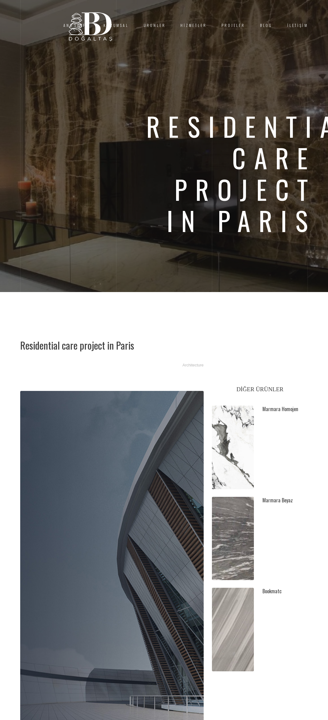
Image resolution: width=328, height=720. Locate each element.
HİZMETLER (193, 25)
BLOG (266, 25)
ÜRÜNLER (155, 25)
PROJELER (233, 25)
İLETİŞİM (297, 25)
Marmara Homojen (280, 409)
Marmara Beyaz (277, 500)
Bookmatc (271, 591)
